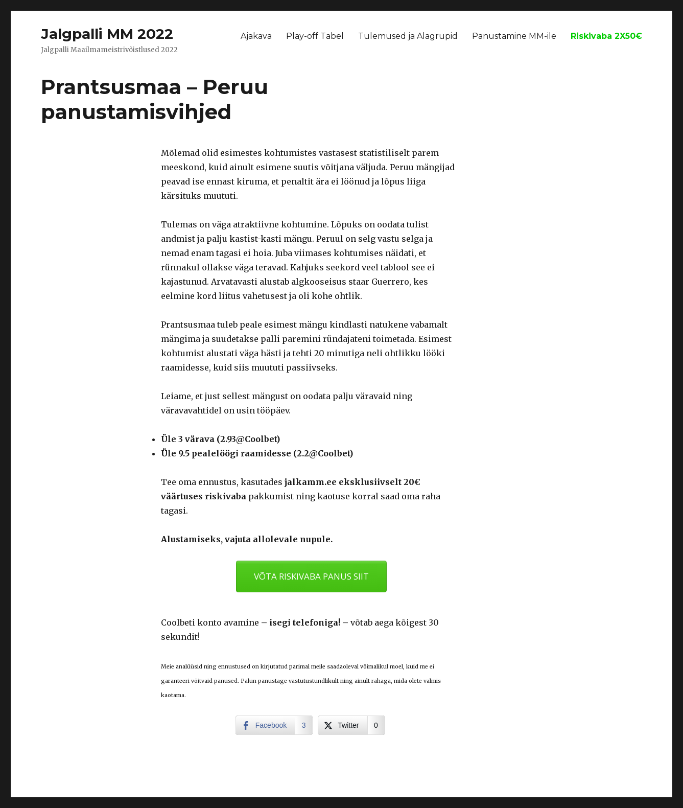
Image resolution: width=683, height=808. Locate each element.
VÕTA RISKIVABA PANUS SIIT (311, 576)
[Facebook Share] (274, 725)
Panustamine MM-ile (514, 36)
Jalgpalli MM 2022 (107, 33)
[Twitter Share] (351, 725)
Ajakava (256, 36)
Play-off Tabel (315, 36)
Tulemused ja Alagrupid (408, 36)
